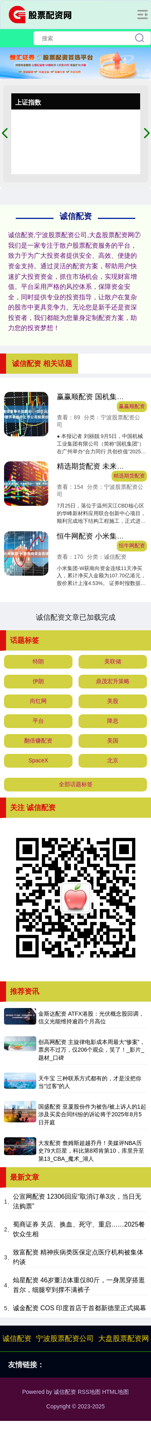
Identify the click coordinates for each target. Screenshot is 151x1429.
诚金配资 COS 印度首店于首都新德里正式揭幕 (80, 1308)
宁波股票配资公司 (65, 1338)
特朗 (38, 661)
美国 (112, 740)
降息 (112, 721)
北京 (112, 760)
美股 (112, 701)
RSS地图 (89, 1392)
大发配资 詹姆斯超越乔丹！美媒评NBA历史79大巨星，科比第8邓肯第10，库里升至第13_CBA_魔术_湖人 (91, 1151)
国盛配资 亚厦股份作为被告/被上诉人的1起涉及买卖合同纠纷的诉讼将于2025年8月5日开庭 (92, 1114)
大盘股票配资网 (123, 1338)
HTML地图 (115, 1392)
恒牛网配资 (132, 546)
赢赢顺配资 (132, 406)
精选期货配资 (129, 476)
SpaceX (38, 760)
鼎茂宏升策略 (113, 681)
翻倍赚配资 (38, 740)
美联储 (112, 661)
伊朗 (38, 681)
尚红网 (38, 701)
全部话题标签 (76, 784)
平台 (38, 721)
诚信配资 (16, 1338)
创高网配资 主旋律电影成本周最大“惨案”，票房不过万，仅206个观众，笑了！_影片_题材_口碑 (91, 1050)
